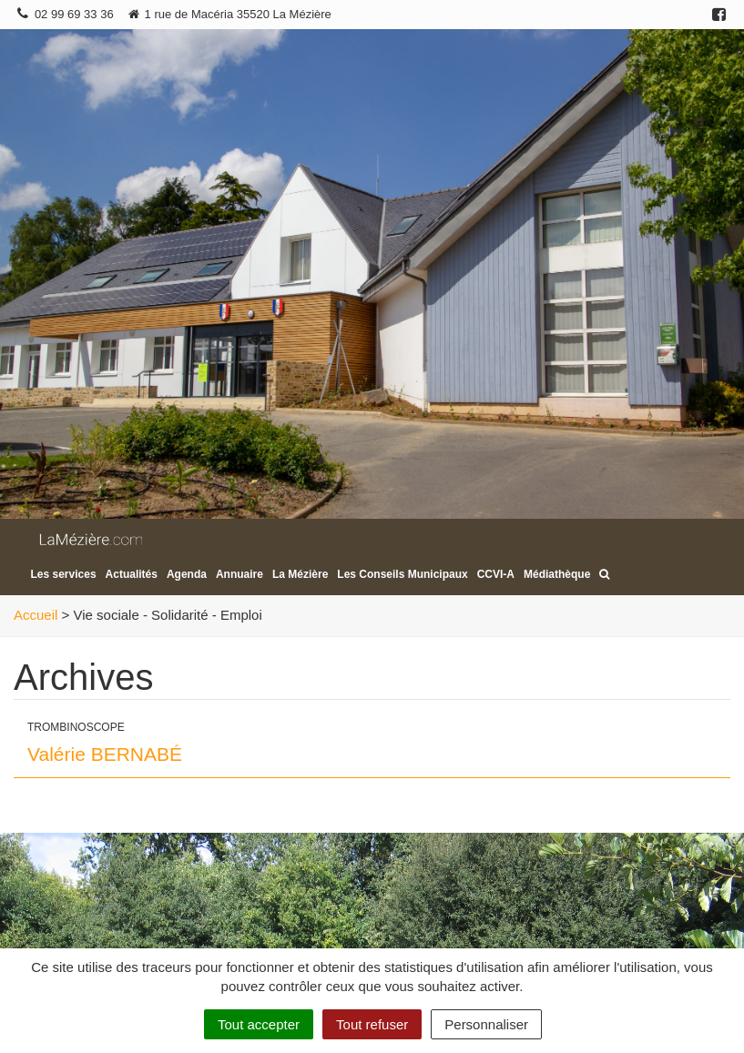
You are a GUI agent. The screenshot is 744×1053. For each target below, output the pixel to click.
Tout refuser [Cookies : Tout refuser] (372, 1024)
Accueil (35, 615)
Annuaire (239, 574)
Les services (64, 574)
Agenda (187, 574)
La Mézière (300, 574)
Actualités (132, 574)
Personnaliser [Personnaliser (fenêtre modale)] (486, 1024)
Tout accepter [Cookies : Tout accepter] (259, 1024)
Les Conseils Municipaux (402, 574)
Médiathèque (557, 574)
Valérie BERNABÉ (104, 754)
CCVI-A (496, 574)
